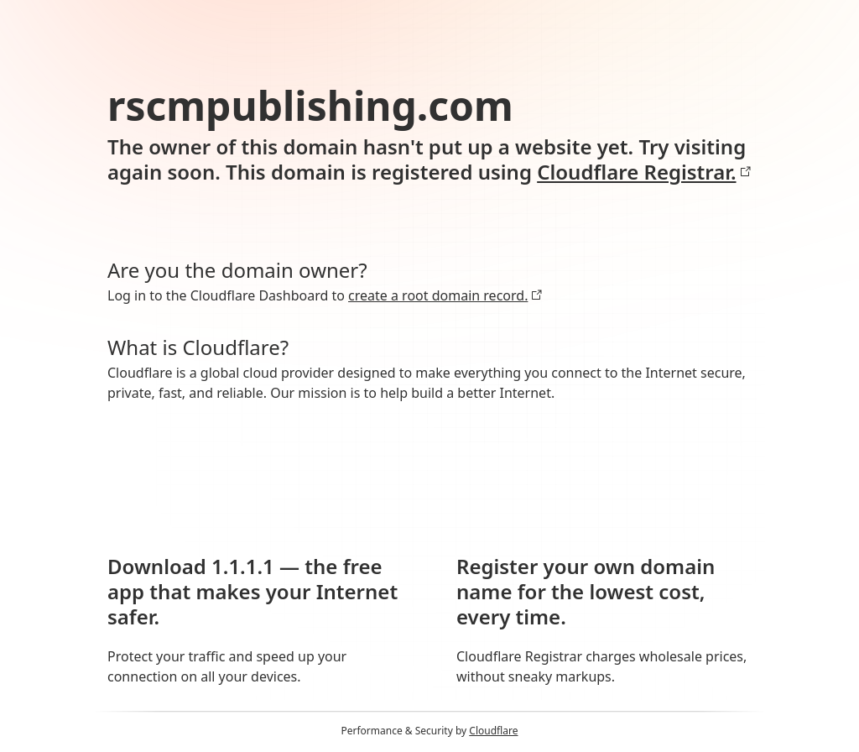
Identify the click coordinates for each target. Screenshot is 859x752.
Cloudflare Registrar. (644, 172)
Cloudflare (493, 730)
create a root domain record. (445, 295)
